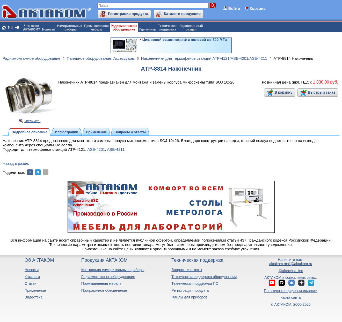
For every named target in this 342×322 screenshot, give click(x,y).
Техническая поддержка (197, 260)
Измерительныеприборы (69, 27)
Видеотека (33, 297)
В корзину (283, 92)
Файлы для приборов (189, 297)
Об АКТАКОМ (39, 260)
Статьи (30, 283)
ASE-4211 (116, 149)
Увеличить (32, 121)
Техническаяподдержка (167, 27)
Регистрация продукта (128, 14)
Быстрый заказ (321, 92)
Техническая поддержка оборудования (204, 277)
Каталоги (32, 277)
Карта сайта (291, 297)
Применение (35, 290)
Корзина (257, 8)
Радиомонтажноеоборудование (124, 27)
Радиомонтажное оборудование (108, 277)
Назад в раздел (17, 163)
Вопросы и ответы (186, 270)
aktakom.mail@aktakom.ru (290, 264)
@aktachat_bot (290, 271)
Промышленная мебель (101, 283)
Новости (48, 29)
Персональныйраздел (191, 27)
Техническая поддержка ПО (194, 283)
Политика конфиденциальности (290, 291)
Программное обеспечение (104, 290)
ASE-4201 (96, 149)
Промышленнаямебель (96, 27)
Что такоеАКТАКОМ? (31, 27)
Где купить (147, 29)
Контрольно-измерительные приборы (112, 270)
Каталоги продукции (182, 14)
